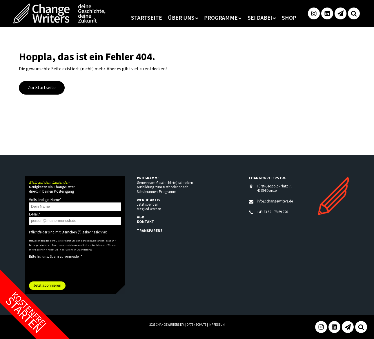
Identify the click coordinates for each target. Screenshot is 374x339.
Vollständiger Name (45, 199)
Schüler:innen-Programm (156, 191)
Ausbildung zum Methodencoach (162, 187)
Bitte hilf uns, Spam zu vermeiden (55, 256)
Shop (277, 18)
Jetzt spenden (147, 204)
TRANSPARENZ (150, 230)
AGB (140, 217)
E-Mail (34, 214)
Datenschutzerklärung (79, 249)
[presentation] (73, 270)
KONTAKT (145, 221)
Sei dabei (249, 18)
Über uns (171, 18)
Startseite (134, 18)
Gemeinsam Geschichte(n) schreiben (165, 182)
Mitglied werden (149, 209)
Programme (210, 18)
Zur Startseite (42, 87)
